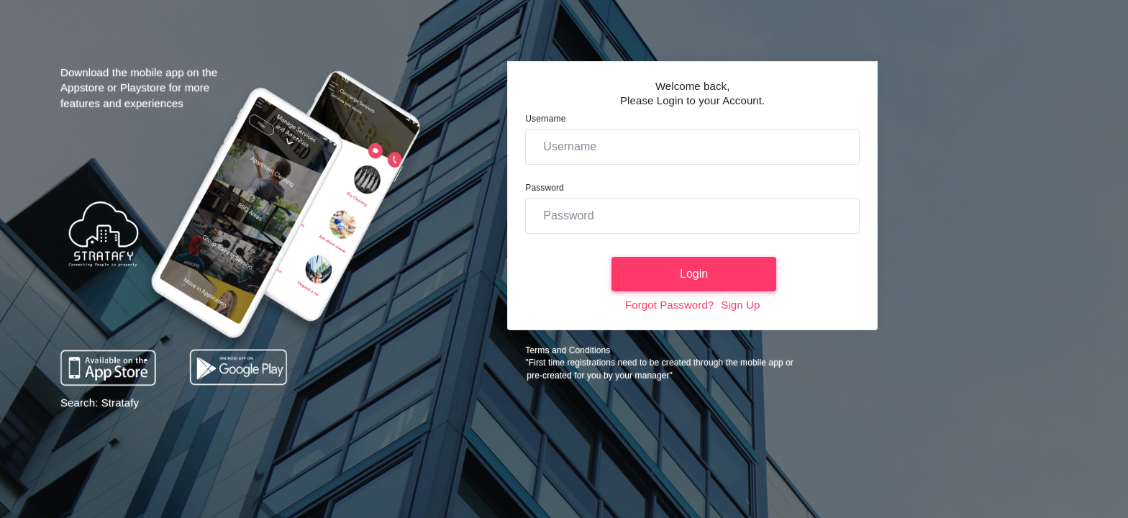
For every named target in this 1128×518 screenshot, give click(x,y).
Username (545, 119)
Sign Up (740, 305)
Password (544, 188)
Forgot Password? (669, 305)
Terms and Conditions (567, 350)
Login (694, 274)
